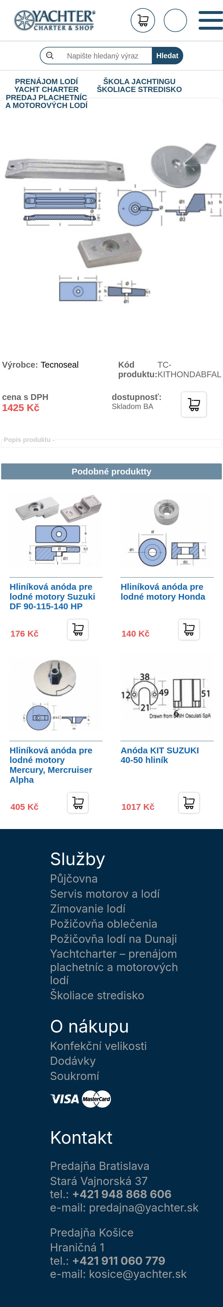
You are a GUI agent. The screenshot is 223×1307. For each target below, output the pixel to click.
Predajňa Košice (92, 1232)
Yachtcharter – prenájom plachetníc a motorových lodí (114, 967)
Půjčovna (74, 878)
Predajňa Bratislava (100, 1166)
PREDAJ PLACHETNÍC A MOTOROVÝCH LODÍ (46, 97)
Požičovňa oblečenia (103, 923)
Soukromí (74, 1076)
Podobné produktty (112, 471)
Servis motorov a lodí (105, 893)
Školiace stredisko (97, 995)
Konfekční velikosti (98, 1046)
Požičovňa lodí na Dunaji (113, 938)
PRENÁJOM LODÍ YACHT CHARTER (46, 81)
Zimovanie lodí (87, 908)
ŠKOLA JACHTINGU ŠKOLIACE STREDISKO (139, 81)
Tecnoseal (60, 364)
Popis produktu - (29, 439)
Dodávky (73, 1060)
